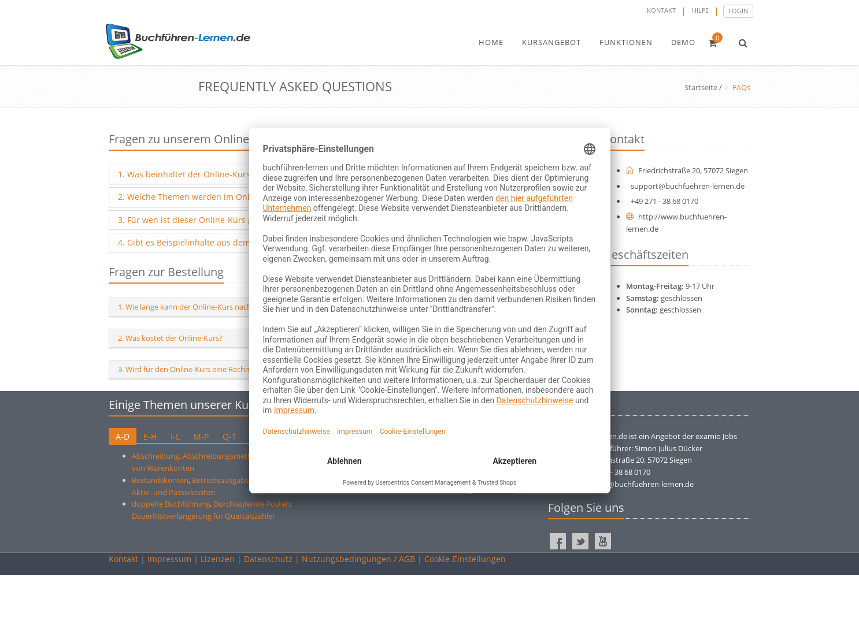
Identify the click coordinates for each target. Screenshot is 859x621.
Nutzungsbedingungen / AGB (358, 558)
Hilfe (700, 10)
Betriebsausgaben (223, 480)
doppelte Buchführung (171, 504)
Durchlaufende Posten (251, 504)
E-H (150, 436)
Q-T (229, 436)
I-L (175, 436)
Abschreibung (155, 456)
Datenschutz (268, 558)
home (491, 42)
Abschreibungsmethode (224, 456)
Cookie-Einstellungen (465, 558)
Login (738, 10)
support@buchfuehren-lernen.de (688, 186)
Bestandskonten (160, 480)
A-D (122, 436)
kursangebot (551, 42)
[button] (743, 43)
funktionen (626, 42)
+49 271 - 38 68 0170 (664, 201)
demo (683, 42)
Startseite (700, 87)
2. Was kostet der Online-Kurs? (170, 338)
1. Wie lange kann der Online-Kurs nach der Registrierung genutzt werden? (245, 307)
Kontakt (661, 10)
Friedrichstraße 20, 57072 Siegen (687, 170)
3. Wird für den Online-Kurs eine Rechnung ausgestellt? (211, 369)
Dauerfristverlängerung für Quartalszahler (203, 516)
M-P (201, 436)
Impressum (169, 558)
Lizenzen (218, 558)
